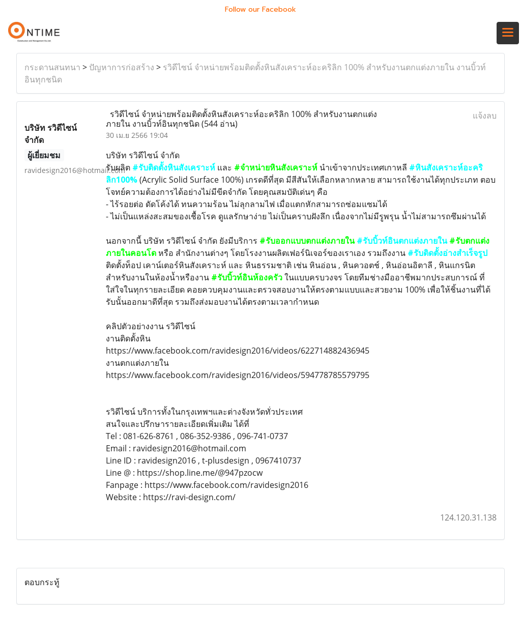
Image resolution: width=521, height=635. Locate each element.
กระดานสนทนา (52, 67)
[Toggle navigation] (508, 33)
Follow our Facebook (260, 9)
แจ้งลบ (485, 115)
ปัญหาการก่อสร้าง (121, 67)
